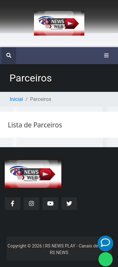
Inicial (16, 99)
